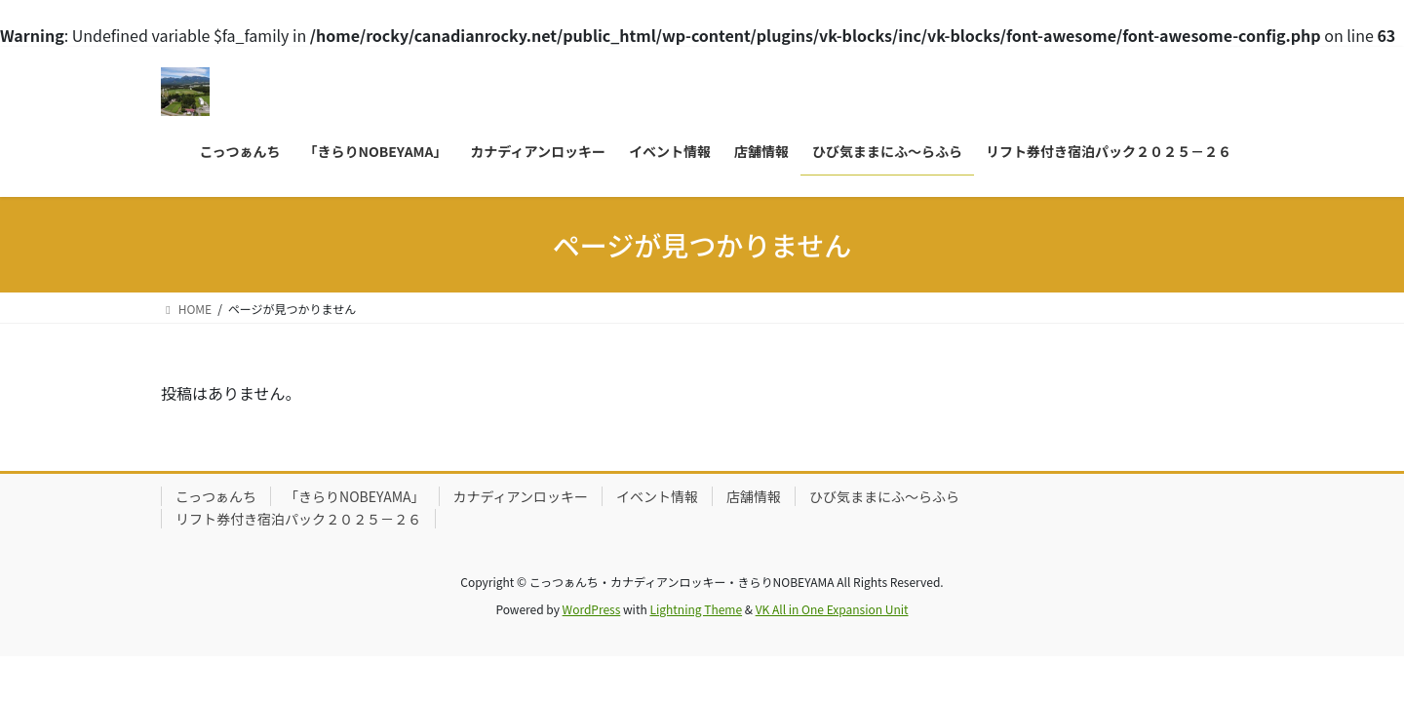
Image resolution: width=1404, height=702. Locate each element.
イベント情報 (657, 496)
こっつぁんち (216, 496)
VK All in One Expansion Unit (832, 609)
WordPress (592, 609)
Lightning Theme (695, 609)
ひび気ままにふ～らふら (884, 496)
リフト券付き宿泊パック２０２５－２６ (298, 518)
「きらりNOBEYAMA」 (355, 496)
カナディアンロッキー (520, 496)
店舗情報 (753, 496)
